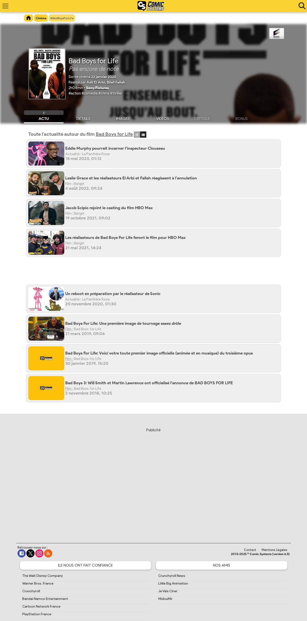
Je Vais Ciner (167, 591)
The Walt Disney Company (42, 576)
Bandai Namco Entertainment (45, 599)
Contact (250, 550)
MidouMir (165, 599)
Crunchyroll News (171, 576)
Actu (44, 118)
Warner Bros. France (37, 583)
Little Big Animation (173, 583)
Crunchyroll (31, 591)
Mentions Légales (274, 550)
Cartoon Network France (41, 606)
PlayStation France (36, 614)
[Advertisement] (155, 272)
